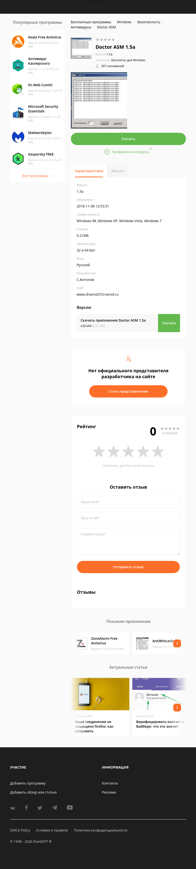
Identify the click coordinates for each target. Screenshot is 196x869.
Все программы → (37, 175)
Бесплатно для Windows (128, 60)
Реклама (109, 792)
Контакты (110, 783)
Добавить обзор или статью (33, 792)
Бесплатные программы (91, 22)
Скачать (128, 138)
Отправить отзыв (128, 567)
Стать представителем (128, 391)
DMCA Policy (20, 830)
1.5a (104, 54)
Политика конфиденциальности (100, 830)
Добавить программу (28, 783)
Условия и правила (52, 830)
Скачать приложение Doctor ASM (113, 320)
